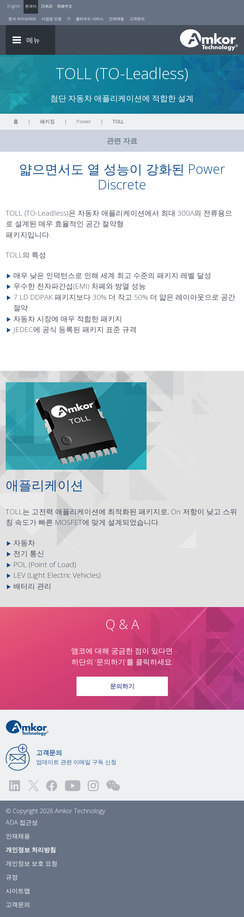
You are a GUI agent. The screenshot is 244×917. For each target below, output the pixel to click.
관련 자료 (122, 141)
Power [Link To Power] (84, 121)
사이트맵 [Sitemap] (18, 891)
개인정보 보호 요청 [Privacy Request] (31, 863)
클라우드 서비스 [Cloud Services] (90, 18)
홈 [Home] (15, 121)
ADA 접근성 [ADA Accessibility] (22, 822)
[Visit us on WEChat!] (113, 785)
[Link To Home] (209, 40)
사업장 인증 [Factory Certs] (51, 18)
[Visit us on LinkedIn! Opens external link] (15, 785)
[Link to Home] (27, 727)
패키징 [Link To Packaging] (47, 121)
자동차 (88, 213)
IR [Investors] (68, 18)
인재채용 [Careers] (116, 18)
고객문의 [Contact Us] (137, 18)
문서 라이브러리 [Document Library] (22, 18)
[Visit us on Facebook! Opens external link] (51, 785)
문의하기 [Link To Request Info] (122, 683)
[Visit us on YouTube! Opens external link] (72, 785)
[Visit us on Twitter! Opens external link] (33, 785)
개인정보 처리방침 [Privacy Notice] (31, 849)
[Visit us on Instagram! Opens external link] (93, 785)
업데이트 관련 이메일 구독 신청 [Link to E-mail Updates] (76, 757)
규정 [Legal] (12, 877)
